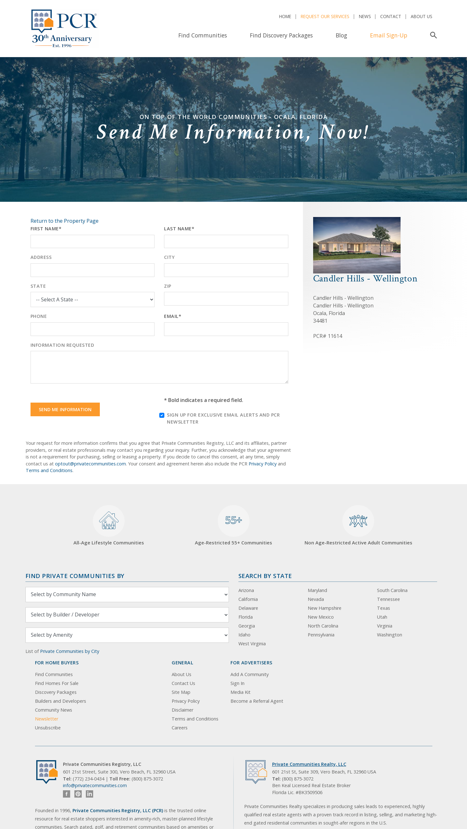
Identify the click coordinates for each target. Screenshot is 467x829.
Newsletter (46, 719)
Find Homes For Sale (57, 683)
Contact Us (183, 683)
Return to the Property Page (65, 220)
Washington (389, 635)
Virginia (384, 626)
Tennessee (388, 599)
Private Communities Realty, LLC (309, 764)
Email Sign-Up (388, 35)
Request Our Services (325, 16)
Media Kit (240, 692)
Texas (383, 608)
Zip (167, 286)
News (365, 16)
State (38, 286)
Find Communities (202, 35)
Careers (180, 728)
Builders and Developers (60, 701)
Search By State (265, 576)
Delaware (248, 608)
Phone (39, 316)
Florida (245, 617)
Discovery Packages (56, 692)
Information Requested (62, 345)
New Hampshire (324, 608)
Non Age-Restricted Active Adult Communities (358, 525)
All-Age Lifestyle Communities (108, 525)
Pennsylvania (321, 635)
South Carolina (392, 590)
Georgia (246, 626)
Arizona (246, 590)
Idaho (244, 635)
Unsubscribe (48, 728)
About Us (421, 16)
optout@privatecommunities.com (90, 464)
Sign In (237, 683)
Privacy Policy (263, 464)
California (248, 599)
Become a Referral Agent (256, 701)
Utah (382, 617)
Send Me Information (65, 409)
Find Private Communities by (75, 576)
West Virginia (252, 644)
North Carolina (323, 626)
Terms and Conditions (49, 470)
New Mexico (321, 617)
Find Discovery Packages (281, 35)
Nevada (316, 599)
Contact (390, 16)
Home (285, 16)
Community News (53, 710)
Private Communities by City (69, 651)
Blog (341, 35)
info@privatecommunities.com (95, 785)
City (169, 257)
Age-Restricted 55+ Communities (233, 525)
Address (41, 257)
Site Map (181, 692)
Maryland (317, 590)
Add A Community (249, 674)
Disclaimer (182, 710)
